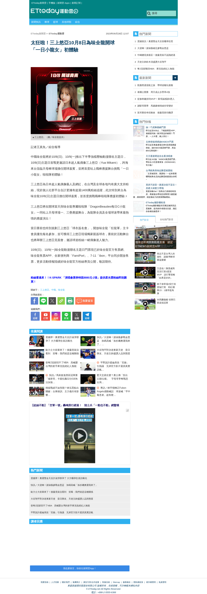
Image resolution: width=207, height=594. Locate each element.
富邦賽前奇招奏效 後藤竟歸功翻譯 (155, 112)
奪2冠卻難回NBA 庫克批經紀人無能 (155, 68)
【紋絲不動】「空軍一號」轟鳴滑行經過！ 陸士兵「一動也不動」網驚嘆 (75, 405)
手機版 (52, 3)
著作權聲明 (151, 582)
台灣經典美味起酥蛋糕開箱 (146, 161)
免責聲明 (162, 582)
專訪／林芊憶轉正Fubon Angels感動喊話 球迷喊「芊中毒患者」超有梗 (113, 391)
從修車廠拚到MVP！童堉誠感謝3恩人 (156, 99)
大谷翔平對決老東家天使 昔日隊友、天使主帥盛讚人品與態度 (62, 498)
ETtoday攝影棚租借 (143, 190)
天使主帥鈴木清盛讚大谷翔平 (151, 62)
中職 (53, 290)
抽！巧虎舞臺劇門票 (143, 127)
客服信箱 (106, 582)
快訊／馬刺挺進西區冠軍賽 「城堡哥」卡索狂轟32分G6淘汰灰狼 (63, 379)
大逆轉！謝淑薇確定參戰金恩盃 (153, 48)
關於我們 (66, 582)
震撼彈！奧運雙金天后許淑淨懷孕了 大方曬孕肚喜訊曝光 (59, 478)
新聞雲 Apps (63, 3)
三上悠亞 (44, 290)
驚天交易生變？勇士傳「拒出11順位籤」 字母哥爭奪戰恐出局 (112, 379)
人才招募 (55, 582)
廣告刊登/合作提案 (91, 582)
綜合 (77, 22)
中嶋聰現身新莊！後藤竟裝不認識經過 (156, 55)
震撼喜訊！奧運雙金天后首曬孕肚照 (155, 41)
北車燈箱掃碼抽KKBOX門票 (147, 138)
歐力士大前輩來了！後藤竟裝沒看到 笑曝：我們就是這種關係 (62, 492)
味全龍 (61, 290)
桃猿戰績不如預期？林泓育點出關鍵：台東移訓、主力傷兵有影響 (62, 391)
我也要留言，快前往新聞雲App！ (79, 568)
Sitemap (116, 582)
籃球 (55, 22)
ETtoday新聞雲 (38, 3)
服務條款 (127, 582)
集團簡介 (76, 582)
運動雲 (57, 11)
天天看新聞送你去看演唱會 (146, 150)
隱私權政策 (138, 582)
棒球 (47, 22)
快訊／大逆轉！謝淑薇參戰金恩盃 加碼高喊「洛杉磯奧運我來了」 (113, 341)
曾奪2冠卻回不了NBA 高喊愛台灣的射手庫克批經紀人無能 (60, 505)
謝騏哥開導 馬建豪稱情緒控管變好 (155, 105)
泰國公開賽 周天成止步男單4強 (153, 92)
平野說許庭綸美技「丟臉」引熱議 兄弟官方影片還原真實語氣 (113, 366)
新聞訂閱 (76, 3)
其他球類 (66, 22)
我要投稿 (44, 582)
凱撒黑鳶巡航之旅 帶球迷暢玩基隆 (155, 85)
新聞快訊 (36, 22)
